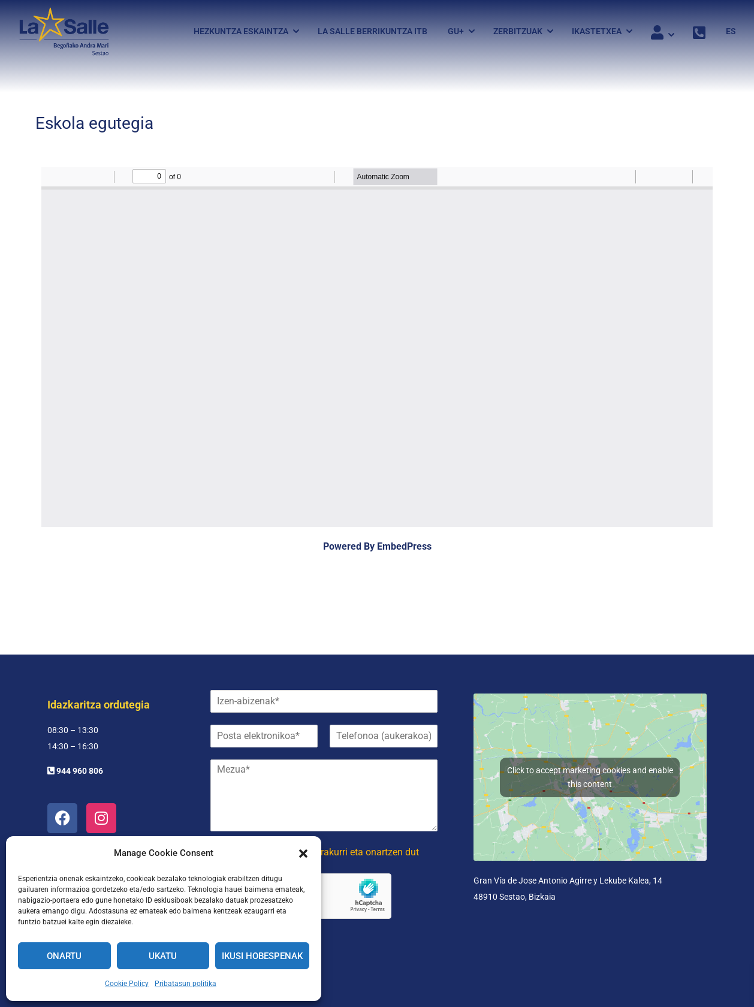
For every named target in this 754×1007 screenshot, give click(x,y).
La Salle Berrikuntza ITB (372, 32)
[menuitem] (726, 32)
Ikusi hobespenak (262, 956)
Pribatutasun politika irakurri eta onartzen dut (323, 852)
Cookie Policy (127, 983)
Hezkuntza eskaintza (241, 32)
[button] (303, 854)
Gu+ (456, 32)
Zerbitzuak (517, 32)
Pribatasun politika (185, 983)
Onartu (64, 956)
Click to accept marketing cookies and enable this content (590, 777)
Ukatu (163, 956)
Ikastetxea (597, 32)
